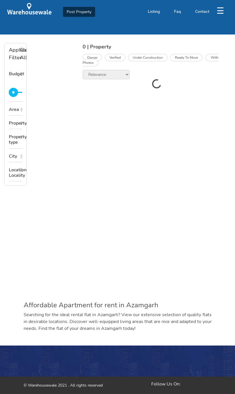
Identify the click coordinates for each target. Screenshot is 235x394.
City (13, 156)
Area (14, 109)
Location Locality (15, 172)
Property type (15, 139)
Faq (177, 11)
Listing (154, 11)
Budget (15, 74)
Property (15, 123)
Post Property (79, 12)
